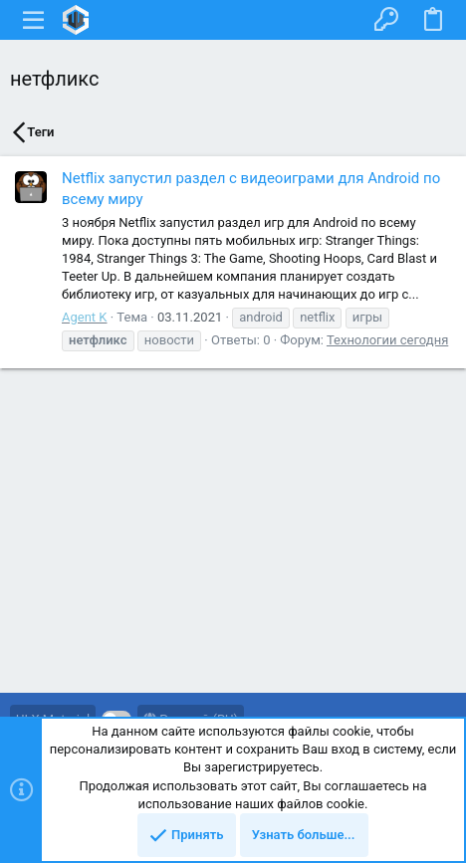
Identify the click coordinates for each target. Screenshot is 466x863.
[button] (34, 20)
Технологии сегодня (387, 339)
